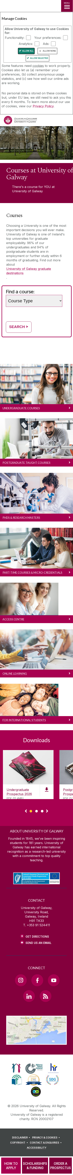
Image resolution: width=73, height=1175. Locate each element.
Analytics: (26, 44)
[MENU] (67, 6)
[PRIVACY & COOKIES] (46, 1137)
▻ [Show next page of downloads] (47, 811)
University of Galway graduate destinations (28, 271)
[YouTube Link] (54, 980)
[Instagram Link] (21, 980)
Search (18, 327)
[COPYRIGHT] (19, 1142)
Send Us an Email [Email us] (38, 942)
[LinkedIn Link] (29, 996)
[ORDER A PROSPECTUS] (60, 1166)
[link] (16, 1068)
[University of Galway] (20, 121)
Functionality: (14, 38)
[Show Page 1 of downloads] (31, 811)
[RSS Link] (45, 996)
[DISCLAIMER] (21, 1137)
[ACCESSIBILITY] (36, 1147)
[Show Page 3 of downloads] (42, 811)
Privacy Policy (43, 106)
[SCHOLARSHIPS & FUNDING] (35, 1166)
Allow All (28, 51)
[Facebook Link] (37, 980)
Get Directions (37, 936)
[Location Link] (36, 1042)
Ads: (46, 44)
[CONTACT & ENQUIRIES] (46, 1142)
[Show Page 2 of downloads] (36, 811)
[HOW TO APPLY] (11, 1166)
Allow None (49, 51)
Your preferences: (47, 38)
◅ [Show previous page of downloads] (25, 811)
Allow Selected (39, 58)
